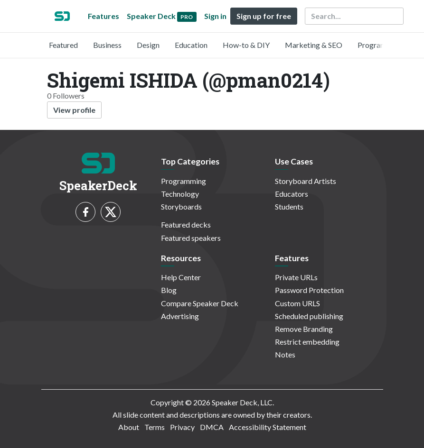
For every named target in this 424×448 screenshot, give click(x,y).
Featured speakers (191, 237)
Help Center (181, 277)
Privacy (182, 426)
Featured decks (186, 224)
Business (107, 44)
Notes (285, 354)
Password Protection (309, 289)
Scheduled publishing (309, 315)
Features (103, 15)
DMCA (212, 426)
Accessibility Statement (267, 426)
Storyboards (181, 206)
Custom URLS (297, 303)
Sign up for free (263, 15)
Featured (63, 44)
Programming (380, 44)
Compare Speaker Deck (199, 303)
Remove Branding (304, 328)
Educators (291, 193)
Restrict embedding (307, 341)
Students (289, 206)
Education (191, 44)
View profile (74, 109)
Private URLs (296, 277)
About (128, 426)
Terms (154, 426)
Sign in (215, 15)
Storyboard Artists (305, 180)
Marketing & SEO (313, 44)
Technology (180, 193)
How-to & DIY (246, 44)
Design (148, 44)
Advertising (180, 315)
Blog (169, 289)
